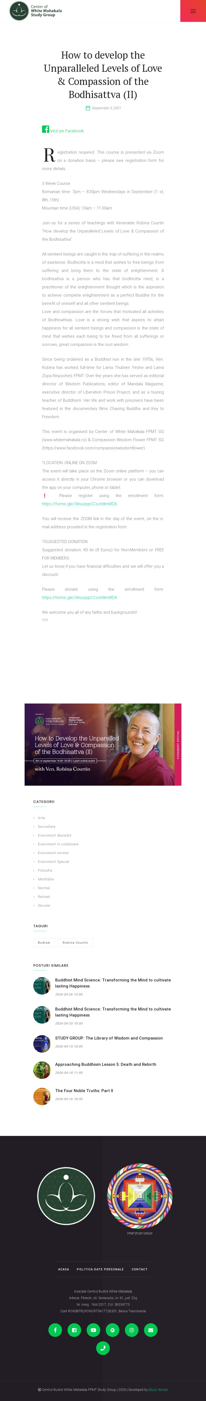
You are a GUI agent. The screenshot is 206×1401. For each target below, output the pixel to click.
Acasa (63, 1269)
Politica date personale (100, 1269)
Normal (44, 888)
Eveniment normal (53, 853)
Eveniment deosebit (55, 835)
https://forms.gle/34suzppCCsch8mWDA (79, 503)
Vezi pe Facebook (63, 130)
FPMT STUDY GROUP (139, 1233)
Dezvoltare (47, 827)
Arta (41, 818)
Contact (140, 1269)
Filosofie (45, 870)
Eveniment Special (53, 862)
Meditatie (46, 879)
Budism (44, 942)
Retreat (44, 897)
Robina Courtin (75, 942)
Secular (44, 905)
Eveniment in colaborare (58, 844)
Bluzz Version (158, 1390)
